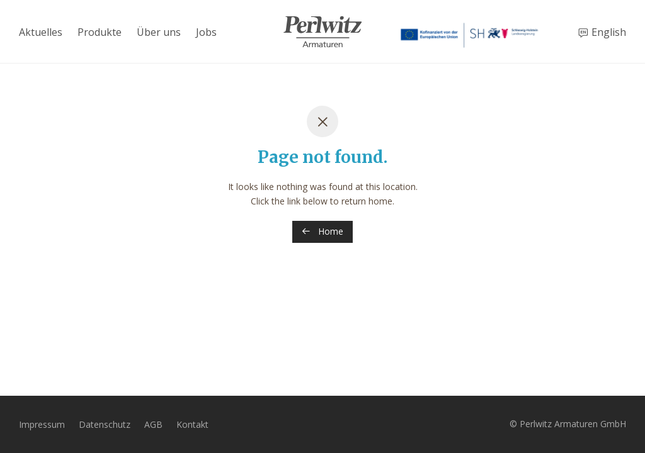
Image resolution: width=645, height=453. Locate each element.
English (608, 32)
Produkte (99, 32)
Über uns (159, 32)
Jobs (206, 32)
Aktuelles (40, 32)
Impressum (42, 424)
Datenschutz (104, 424)
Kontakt (192, 424)
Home (322, 231)
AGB (153, 424)
